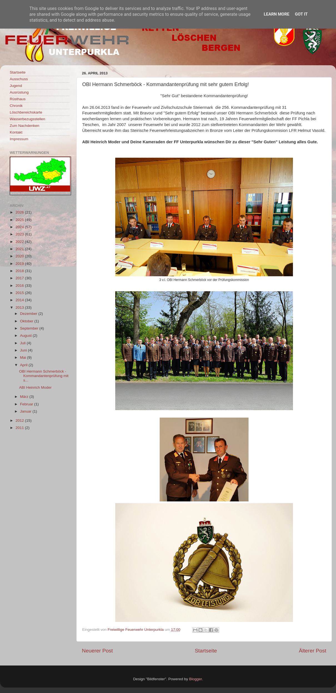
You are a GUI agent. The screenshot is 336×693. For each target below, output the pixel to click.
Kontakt (16, 132)
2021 (20, 249)
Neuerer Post (97, 651)
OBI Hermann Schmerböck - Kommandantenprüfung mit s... (44, 375)
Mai (23, 357)
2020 (20, 256)
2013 (20, 307)
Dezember (29, 314)
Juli (23, 343)
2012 (20, 420)
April (24, 365)
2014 (20, 300)
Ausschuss (19, 79)
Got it (301, 14)
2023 (20, 234)
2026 (20, 212)
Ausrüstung (19, 92)
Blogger (195, 679)
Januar (26, 411)
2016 (20, 285)
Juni (24, 350)
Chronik (16, 106)
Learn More (276, 14)
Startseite (206, 651)
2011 (20, 428)
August (26, 335)
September (29, 328)
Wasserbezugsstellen (27, 119)
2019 (20, 264)
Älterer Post (312, 651)
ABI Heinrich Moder (35, 387)
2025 (20, 220)
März (24, 397)
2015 (20, 293)
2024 (20, 227)
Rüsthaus (18, 99)
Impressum (19, 139)
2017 (20, 278)
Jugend (16, 86)
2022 (20, 242)
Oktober (27, 321)
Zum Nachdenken (24, 126)
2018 (20, 271)
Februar (27, 404)
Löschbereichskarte (26, 112)
